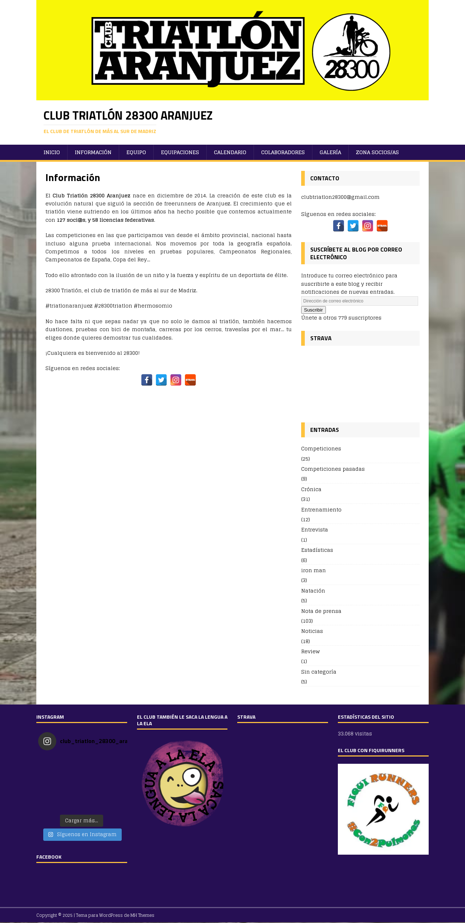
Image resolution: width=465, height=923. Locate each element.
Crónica (311, 489)
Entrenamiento (321, 509)
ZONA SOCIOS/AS (377, 152)
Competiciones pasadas (333, 468)
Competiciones (321, 449)
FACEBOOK (48, 856)
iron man (313, 570)
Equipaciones (180, 152)
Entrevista (314, 529)
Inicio (52, 152)
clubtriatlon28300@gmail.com (340, 196)
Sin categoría (318, 671)
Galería (330, 152)
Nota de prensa (321, 610)
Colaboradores (283, 152)
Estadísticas (317, 549)
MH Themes (142, 915)
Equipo (136, 152)
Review (310, 651)
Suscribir (313, 310)
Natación (313, 590)
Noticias (312, 630)
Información (93, 152)
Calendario (230, 152)
